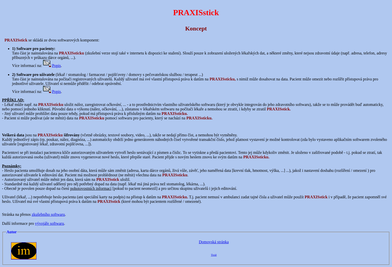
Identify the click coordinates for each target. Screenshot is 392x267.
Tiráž (213, 254)
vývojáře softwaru (49, 223)
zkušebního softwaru (48, 214)
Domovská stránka (214, 242)
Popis (56, 65)
